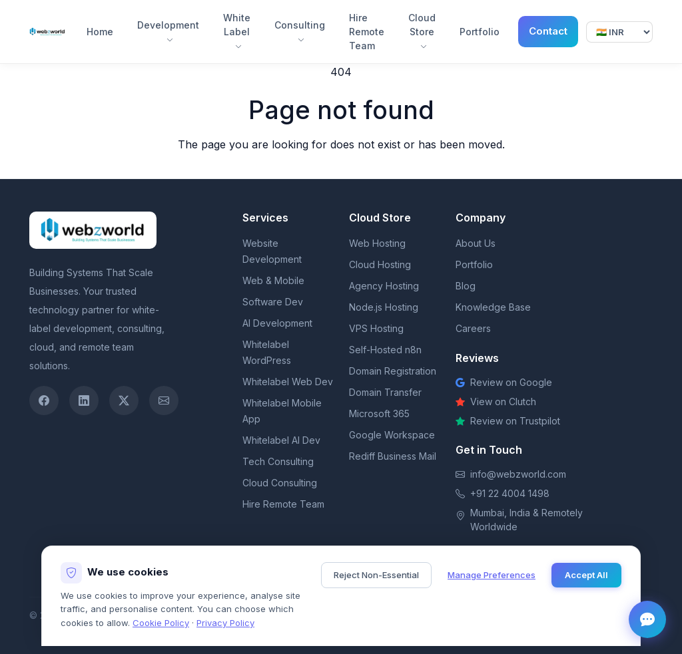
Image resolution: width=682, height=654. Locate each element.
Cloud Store (422, 31)
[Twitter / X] (124, 400)
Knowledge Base (493, 307)
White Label (236, 31)
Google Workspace (392, 434)
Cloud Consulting (279, 482)
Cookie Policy (161, 622)
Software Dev (272, 301)
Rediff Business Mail (392, 456)
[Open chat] (647, 619)
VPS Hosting (376, 328)
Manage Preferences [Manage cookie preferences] (491, 575)
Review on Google (504, 382)
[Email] (163, 400)
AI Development (277, 323)
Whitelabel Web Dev (287, 381)
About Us (476, 243)
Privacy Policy (225, 622)
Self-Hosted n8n (385, 349)
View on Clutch (496, 402)
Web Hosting (377, 243)
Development (168, 31)
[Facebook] (44, 400)
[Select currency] (619, 32)
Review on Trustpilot (508, 421)
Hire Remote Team (366, 31)
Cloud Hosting (380, 264)
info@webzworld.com (518, 474)
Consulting (299, 31)
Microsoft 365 (379, 413)
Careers (473, 328)
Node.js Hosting (383, 307)
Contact (548, 31)
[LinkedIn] (84, 400)
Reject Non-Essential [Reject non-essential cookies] (376, 575)
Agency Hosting (384, 285)
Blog (466, 285)
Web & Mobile (273, 280)
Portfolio (480, 31)
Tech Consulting (278, 461)
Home (100, 31)
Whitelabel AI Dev (281, 440)
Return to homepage (341, 171)
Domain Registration (392, 371)
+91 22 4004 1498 (509, 493)
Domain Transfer (385, 392)
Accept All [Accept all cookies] (586, 575)
